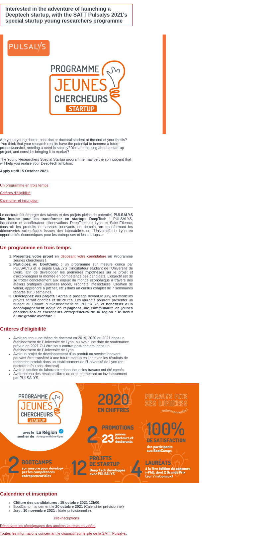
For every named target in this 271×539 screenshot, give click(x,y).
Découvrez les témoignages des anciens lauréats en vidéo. (47, 526)
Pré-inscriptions (66, 518)
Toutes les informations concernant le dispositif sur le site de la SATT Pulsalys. (63, 533)
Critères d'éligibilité (15, 193)
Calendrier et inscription (19, 200)
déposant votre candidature (83, 256)
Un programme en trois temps (24, 185)
